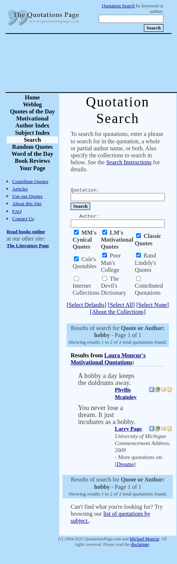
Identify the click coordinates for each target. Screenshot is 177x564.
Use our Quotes (27, 196)
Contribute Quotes (30, 181)
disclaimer (140, 544)
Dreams (125, 464)
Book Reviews (32, 161)
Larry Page (128, 429)
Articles (20, 189)
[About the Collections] (117, 312)
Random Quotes (32, 147)
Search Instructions (129, 162)
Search (32, 140)
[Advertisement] (114, 63)
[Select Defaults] (86, 305)
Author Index (32, 125)
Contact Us (23, 218)
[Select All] (121, 305)
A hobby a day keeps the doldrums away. (106, 379)
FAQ (17, 211)
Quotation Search (118, 5)
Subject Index (32, 133)
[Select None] (152, 305)
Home (32, 97)
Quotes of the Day (32, 111)
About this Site (27, 203)
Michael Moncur (144, 539)
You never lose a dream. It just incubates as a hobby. (106, 414)
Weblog (32, 104)
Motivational (32, 118)
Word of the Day (32, 154)
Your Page (32, 168)
